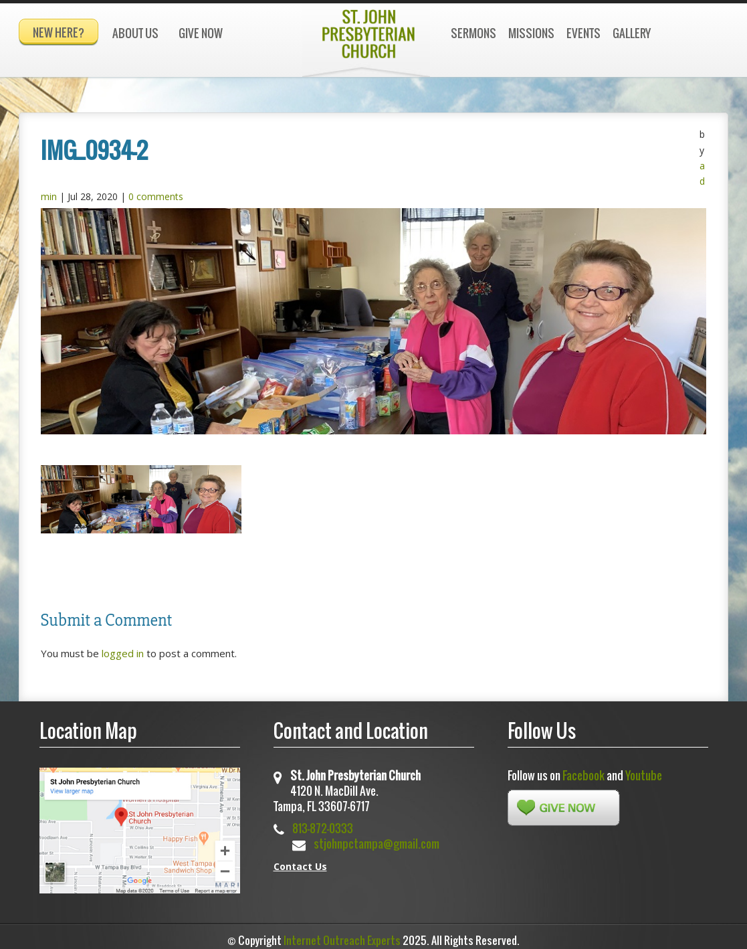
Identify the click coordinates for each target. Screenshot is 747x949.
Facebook (583, 769)
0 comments (155, 190)
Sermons (473, 33)
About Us (135, 33)
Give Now (201, 33)
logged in (123, 647)
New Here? (58, 32)
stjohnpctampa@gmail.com (376, 838)
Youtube (643, 769)
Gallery (632, 33)
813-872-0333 (322, 822)
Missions (531, 33)
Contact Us (300, 860)
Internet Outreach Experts (342, 934)
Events (583, 33)
